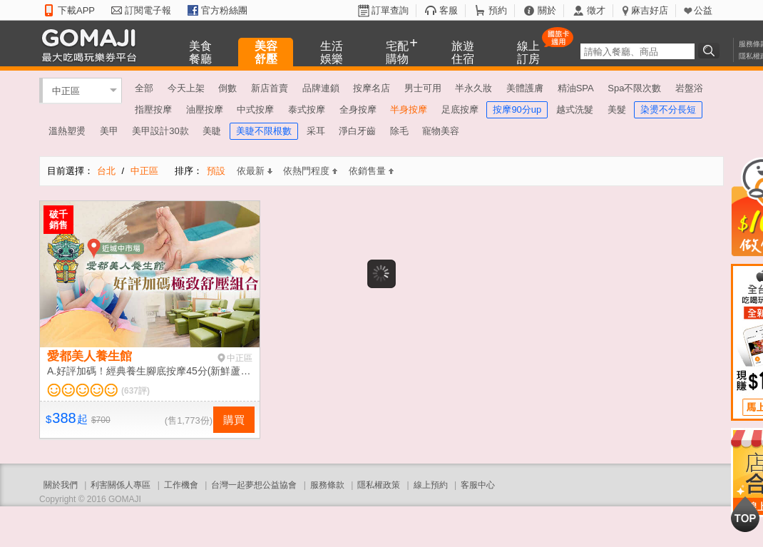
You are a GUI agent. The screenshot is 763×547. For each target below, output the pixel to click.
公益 (703, 10)
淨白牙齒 (357, 131)
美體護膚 (524, 88)
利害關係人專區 (120, 485)
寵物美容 (440, 131)
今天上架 (186, 88)
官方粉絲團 (224, 10)
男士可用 (422, 88)
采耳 (316, 131)
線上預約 (431, 485)
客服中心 (478, 485)
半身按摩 (408, 109)
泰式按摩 (306, 109)
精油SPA (576, 88)
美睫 (212, 131)
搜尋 (711, 50)
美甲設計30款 (160, 131)
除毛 (399, 131)
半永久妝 (473, 88)
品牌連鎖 (320, 88)
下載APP (76, 10)
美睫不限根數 (264, 131)
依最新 (254, 170)
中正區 (66, 90)
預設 (216, 170)
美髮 (617, 109)
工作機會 (181, 485)
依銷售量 (371, 170)
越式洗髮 (574, 109)
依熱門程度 (310, 170)
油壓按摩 (204, 109)
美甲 (109, 131)
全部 (144, 88)
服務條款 (327, 485)
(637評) (135, 391)
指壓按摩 (153, 109)
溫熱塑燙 (67, 131)
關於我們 (60, 485)
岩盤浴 (689, 88)
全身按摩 (358, 109)
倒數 (227, 88)
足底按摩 (459, 109)
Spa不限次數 (634, 88)
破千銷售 (58, 219)
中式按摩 (255, 109)
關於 (547, 10)
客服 (448, 10)
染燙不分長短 (668, 109)
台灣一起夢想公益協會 (254, 485)
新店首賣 (269, 88)
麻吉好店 (649, 10)
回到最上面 (745, 514)
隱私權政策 (378, 485)
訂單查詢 (390, 10)
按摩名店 (371, 88)
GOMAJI (93, 44)
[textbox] (637, 51)
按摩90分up (517, 109)
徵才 (596, 10)
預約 (497, 10)
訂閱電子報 (148, 10)
